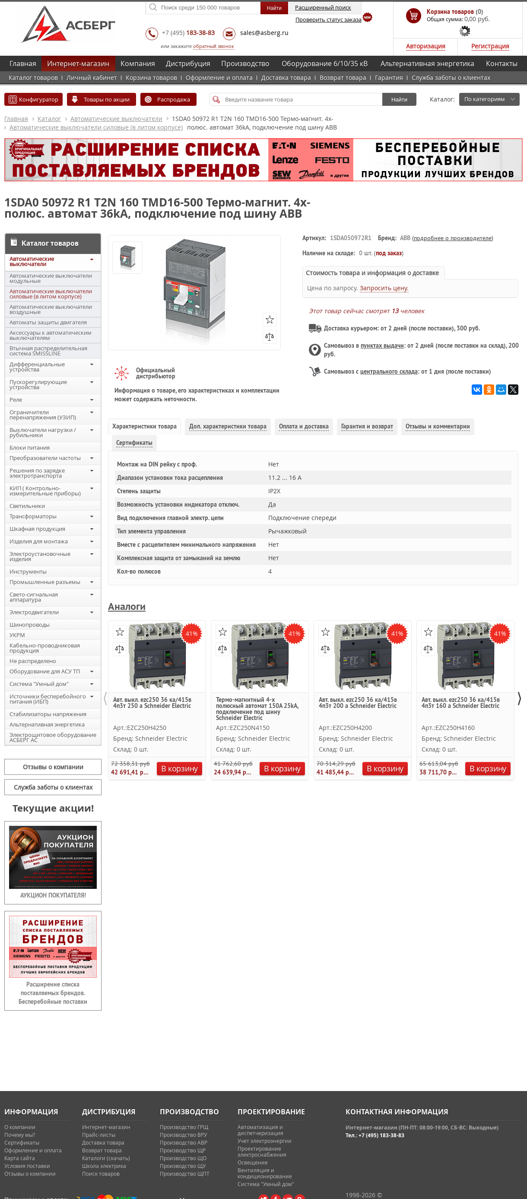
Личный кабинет (92, 77)
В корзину (179, 768)
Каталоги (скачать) (106, 1158)
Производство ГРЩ (184, 1126)
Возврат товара (343, 77)
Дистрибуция (188, 63)
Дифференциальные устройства (37, 366)
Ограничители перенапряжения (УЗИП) (43, 414)
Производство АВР (183, 1142)
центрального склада (389, 371)
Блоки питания (30, 447)
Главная (23, 63)
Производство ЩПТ (185, 1173)
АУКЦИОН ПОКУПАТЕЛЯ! (53, 895)
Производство (245, 63)
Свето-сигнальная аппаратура (34, 596)
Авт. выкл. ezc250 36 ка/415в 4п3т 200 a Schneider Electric (358, 703)
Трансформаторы (33, 516)
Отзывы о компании (53, 767)
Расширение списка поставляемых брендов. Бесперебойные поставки (53, 993)
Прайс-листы (98, 1134)
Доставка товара (286, 77)
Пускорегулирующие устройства (38, 384)
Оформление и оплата (219, 77)
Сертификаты (21, 1142)
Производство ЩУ (183, 1165)
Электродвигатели (34, 612)
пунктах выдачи (382, 345)
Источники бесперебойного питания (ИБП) (48, 698)
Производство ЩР (183, 1150)
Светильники (27, 506)
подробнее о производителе (453, 238)
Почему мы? (19, 1134)
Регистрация (490, 46)
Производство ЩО (183, 1158)
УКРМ (17, 635)
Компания (138, 63)
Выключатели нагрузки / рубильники (43, 432)
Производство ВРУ (183, 1134)
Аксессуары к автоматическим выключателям (51, 335)
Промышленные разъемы (45, 582)
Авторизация (425, 46)
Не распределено (33, 661)
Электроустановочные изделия (40, 556)
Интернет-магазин (78, 63)
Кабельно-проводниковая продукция (45, 647)
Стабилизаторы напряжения (48, 714)
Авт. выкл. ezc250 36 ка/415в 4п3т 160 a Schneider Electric (461, 703)
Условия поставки (27, 1165)
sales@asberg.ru (264, 33)
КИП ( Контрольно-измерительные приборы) (45, 490)
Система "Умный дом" (39, 684)
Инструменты (28, 571)
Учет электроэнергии (265, 1140)
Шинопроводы (30, 624)
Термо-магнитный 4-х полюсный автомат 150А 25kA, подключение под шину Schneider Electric (257, 708)
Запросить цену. (384, 288)
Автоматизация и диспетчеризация (260, 1129)
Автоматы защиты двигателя (48, 322)
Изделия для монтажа (39, 541)
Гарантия (389, 77)
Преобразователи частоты (45, 458)
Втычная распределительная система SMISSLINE (48, 350)
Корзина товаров (151, 77)
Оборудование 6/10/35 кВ (325, 63)
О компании (19, 1126)
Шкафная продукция (37, 529)
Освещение (253, 1162)
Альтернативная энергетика (427, 63)
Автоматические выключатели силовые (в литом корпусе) (96, 127)
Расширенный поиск (323, 7)
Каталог (49, 118)
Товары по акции (107, 99)
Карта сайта (19, 1158)
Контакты (501, 63)
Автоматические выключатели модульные (51, 278)
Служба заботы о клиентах (451, 77)
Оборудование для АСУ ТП (45, 671)
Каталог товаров (33, 77)
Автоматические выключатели (116, 118)
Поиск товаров (101, 1173)
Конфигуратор (38, 99)
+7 (188, 33)
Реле (16, 399)
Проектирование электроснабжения (262, 1151)
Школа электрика (104, 1165)
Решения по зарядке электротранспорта (37, 472)
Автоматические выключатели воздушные (51, 309)
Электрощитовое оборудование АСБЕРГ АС (53, 737)
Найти (399, 99)
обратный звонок (213, 46)
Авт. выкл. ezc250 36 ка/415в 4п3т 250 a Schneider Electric (152, 703)
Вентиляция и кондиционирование (265, 1173)
